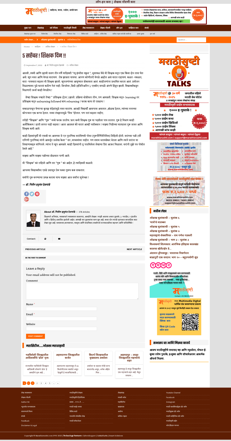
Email (30, 314)
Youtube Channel (173, 393)
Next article (134, 249)
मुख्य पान (27, 28)
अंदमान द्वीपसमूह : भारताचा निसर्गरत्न (169, 253)
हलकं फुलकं (140, 34)
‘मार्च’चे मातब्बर (158, 222)
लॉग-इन (119, 28)
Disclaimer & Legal (29, 425)
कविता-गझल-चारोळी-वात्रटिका (122, 34)
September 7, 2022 (34, 65)
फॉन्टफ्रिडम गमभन (172, 425)
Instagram (170, 402)
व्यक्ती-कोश (122, 397)
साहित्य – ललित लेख (100, 34)
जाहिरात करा (133, 28)
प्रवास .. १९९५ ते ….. (77, 402)
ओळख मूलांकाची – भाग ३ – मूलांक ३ (169, 239)
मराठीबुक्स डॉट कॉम (173, 411)
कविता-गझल (122, 416)
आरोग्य (120, 411)
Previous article (35, 249)
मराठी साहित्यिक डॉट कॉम (175, 416)
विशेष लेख (44, 34)
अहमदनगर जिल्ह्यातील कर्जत (68, 356)
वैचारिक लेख (57, 34)
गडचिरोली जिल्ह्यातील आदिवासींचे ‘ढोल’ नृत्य (36, 356)
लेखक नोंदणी (105, 28)
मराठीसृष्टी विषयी (70, 28)
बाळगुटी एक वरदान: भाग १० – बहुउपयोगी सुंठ (174, 257)
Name (30, 304)
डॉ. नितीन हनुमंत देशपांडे (55, 65)
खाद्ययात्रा (121, 407)
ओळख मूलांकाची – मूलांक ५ (165, 226)
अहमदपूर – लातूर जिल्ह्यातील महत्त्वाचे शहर (129, 357)
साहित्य (37, 46)
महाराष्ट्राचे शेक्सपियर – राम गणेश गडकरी (171, 235)
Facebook (170, 397)
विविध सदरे (84, 34)
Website (30, 324)
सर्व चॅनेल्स (54, 28)
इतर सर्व (152, 34)
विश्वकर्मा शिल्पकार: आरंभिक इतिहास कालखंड (174, 244)
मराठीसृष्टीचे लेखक (76, 393)
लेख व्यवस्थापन (88, 28)
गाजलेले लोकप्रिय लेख (77, 416)
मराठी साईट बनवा (76, 407)
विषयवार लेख (71, 34)
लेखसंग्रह (40, 28)
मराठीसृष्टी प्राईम (171, 421)
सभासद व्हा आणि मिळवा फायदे (171, 343)
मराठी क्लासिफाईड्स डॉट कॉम (176, 407)
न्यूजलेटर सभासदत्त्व (28, 407)
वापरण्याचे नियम (26, 411)
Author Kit (25, 402)
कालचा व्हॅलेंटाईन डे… (160, 248)
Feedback (25, 421)
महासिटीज (121, 402)
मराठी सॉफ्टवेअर (75, 421)
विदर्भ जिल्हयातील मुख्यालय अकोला (98, 356)
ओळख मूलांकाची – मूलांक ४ (165, 231)
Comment (32, 280)
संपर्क (147, 28)
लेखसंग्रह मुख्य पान (30, 34)
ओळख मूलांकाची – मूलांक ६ (164, 217)
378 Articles (84, 211)
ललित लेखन (74, 65)
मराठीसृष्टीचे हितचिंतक (77, 397)
